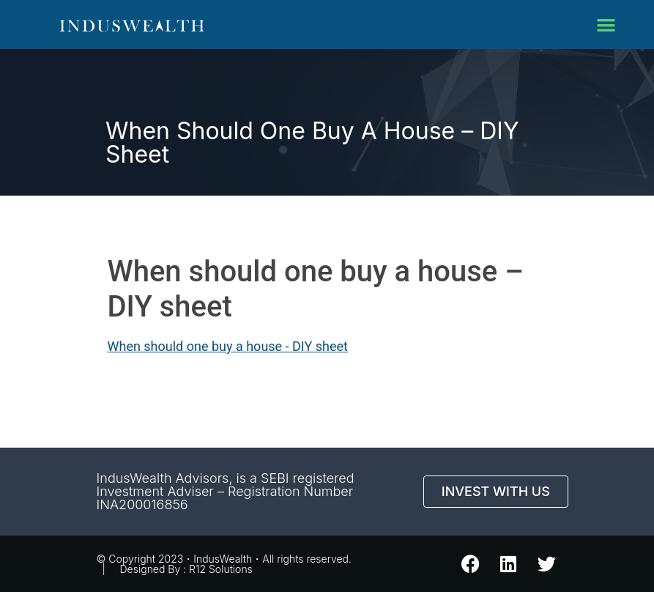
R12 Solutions (221, 569)
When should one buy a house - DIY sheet (228, 346)
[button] (606, 25)
